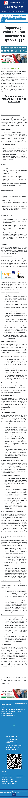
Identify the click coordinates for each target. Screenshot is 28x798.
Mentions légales (6, 704)
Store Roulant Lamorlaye (8, 715)
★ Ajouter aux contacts (9, 783)
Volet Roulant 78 (6, 11)
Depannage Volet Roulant (20, 11)
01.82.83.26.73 (16, 747)
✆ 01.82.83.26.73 (14, 7)
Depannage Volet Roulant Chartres (11, 711)
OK (14, 794)
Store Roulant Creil (6, 713)
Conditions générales (21, 703)
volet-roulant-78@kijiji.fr (16, 745)
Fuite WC (3, 708)
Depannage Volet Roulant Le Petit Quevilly (13, 709)
